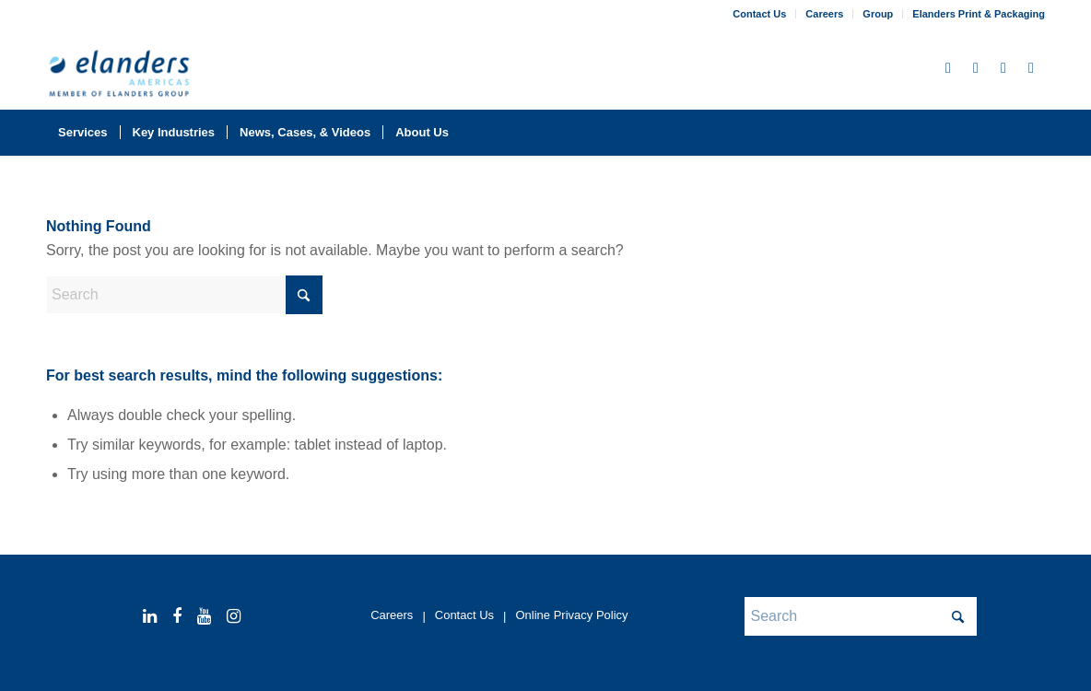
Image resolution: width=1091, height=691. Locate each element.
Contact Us (759, 13)
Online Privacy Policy (571, 615)
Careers (824, 13)
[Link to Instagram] (1031, 68)
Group (877, 13)
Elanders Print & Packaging (978, 13)
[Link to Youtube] (1003, 68)
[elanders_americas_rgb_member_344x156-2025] (119, 76)
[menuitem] (759, 13)
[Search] (1033, 133)
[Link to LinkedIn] (948, 68)
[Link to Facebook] (976, 68)
